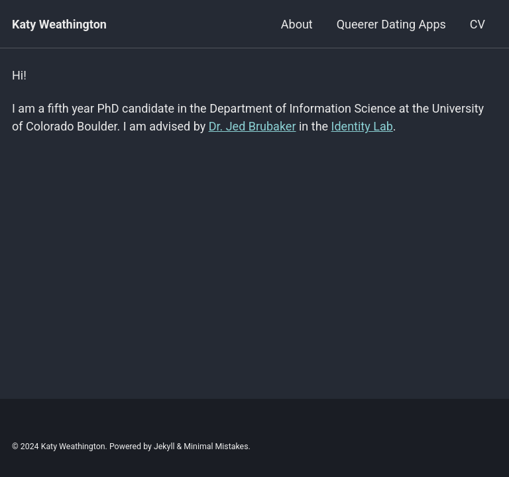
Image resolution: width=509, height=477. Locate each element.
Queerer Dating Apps (391, 24)
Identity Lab (362, 126)
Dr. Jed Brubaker (252, 126)
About (297, 24)
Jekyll (164, 446)
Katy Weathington (59, 24)
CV (477, 24)
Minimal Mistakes (216, 446)
